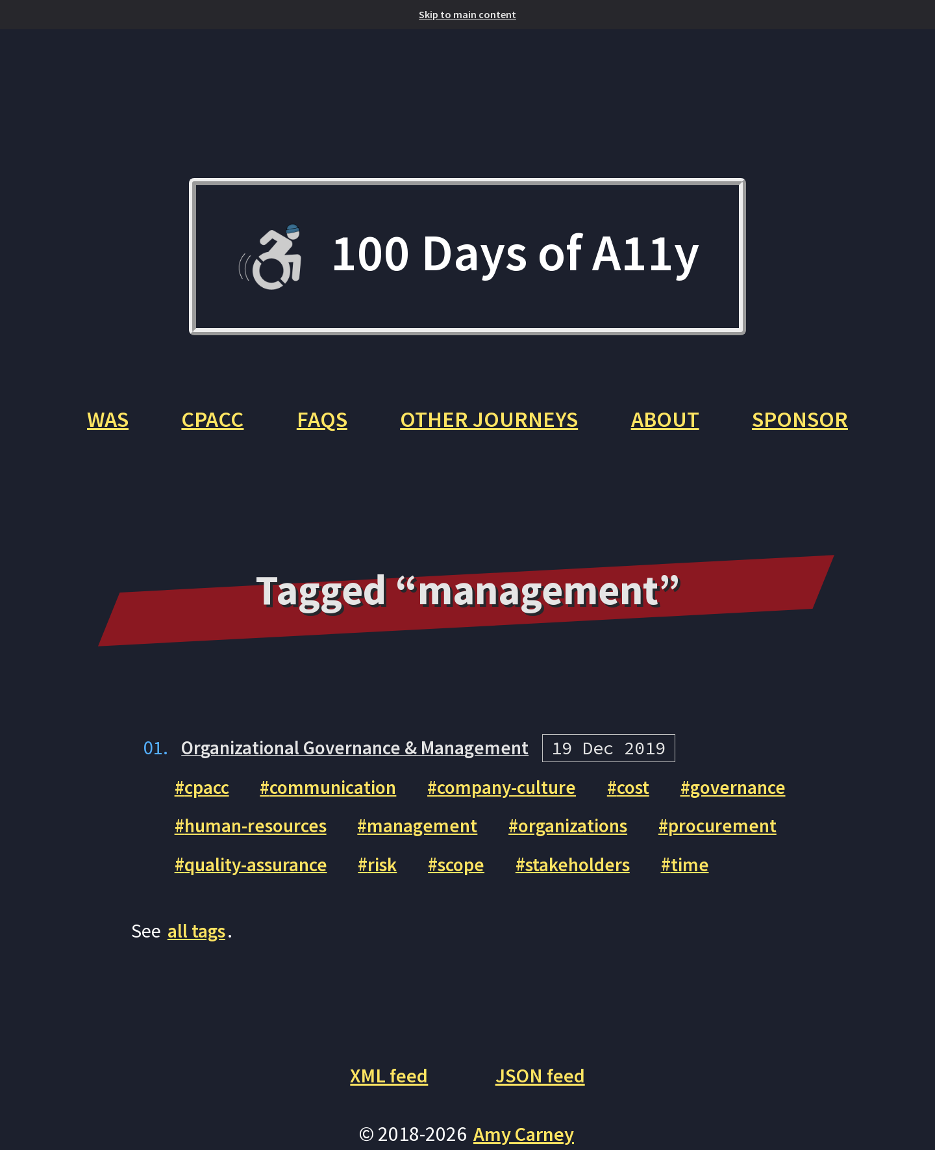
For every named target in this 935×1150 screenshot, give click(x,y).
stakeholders (599, 872)
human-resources (259, 833)
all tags (198, 938)
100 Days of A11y (467, 259)
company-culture (522, 795)
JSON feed (542, 1084)
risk (395, 872)
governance (762, 795)
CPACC (208, 426)
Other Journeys (490, 426)
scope (477, 872)
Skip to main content (467, 14)
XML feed (387, 1084)
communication (341, 795)
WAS (100, 426)
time (715, 872)
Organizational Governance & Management (364, 755)
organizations (591, 833)
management (434, 833)
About (669, 426)
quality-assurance (261, 872)
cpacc (209, 795)
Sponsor (807, 426)
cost (654, 795)
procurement (747, 833)
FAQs (320, 426)
